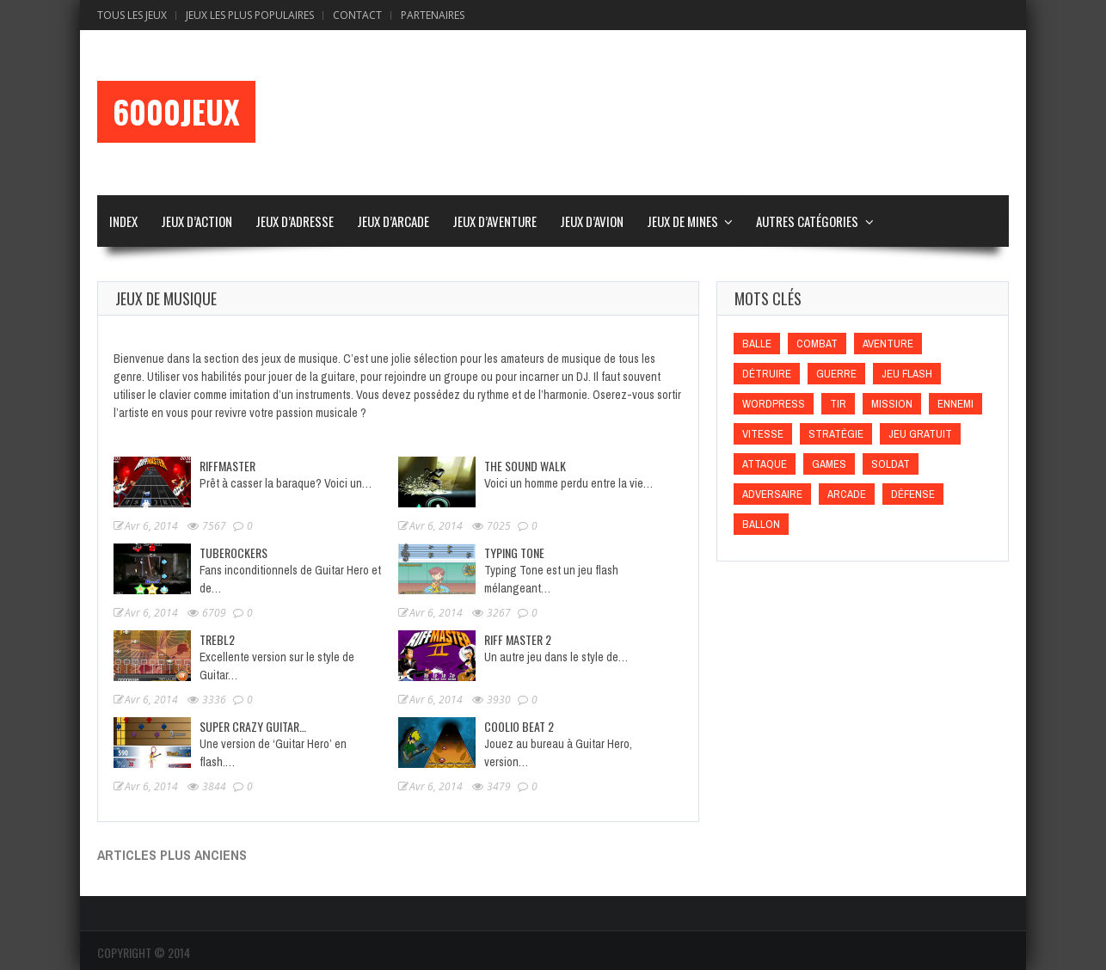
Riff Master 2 (517, 639)
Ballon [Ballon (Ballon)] (761, 524)
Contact (357, 15)
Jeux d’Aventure (494, 221)
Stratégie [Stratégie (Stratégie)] (835, 434)
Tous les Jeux (132, 15)
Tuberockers (233, 552)
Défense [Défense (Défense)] (913, 494)
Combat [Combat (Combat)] (817, 343)
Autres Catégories (807, 221)
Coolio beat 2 (519, 726)
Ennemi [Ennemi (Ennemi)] (955, 403)
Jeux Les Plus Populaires (250, 15)
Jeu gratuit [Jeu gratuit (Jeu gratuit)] (920, 434)
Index (123, 221)
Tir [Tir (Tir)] (838, 403)
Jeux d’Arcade (393, 221)
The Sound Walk (525, 466)
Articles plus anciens (172, 854)
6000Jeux (176, 112)
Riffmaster (227, 466)
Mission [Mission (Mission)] (891, 403)
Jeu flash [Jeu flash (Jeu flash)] (907, 373)
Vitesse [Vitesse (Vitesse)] (762, 434)
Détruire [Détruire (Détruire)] (766, 373)
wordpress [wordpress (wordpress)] (773, 403)
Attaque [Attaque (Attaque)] (764, 464)
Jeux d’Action (196, 221)
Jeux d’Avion (592, 221)
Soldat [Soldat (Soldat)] (890, 464)
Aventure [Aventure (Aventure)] (888, 343)
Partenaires (432, 15)
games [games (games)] (829, 464)
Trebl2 (217, 639)
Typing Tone (514, 552)
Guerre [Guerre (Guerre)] (836, 373)
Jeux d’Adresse (294, 221)
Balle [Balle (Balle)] (756, 343)
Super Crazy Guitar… (253, 726)
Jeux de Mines (682, 221)
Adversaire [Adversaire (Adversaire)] (772, 494)
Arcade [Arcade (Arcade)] (846, 494)
